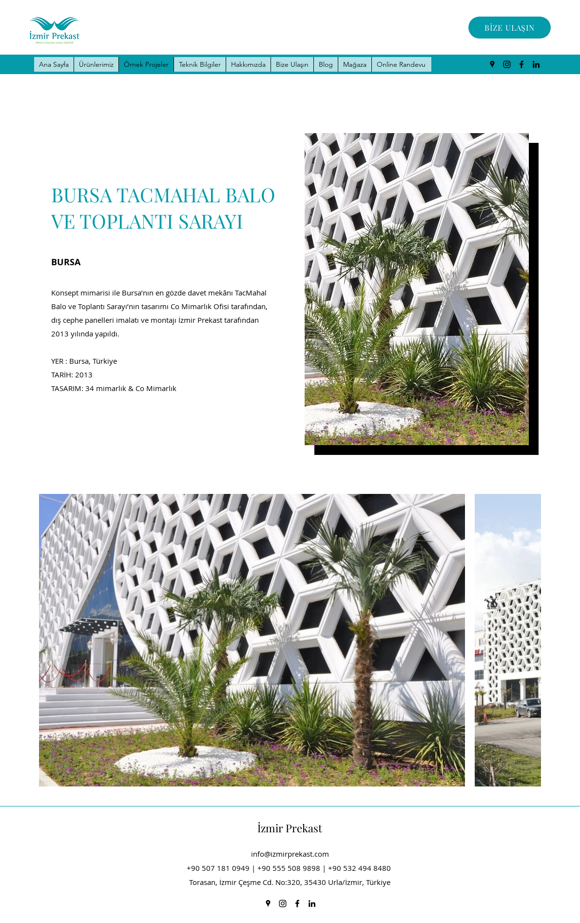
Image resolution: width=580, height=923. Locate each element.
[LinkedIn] (536, 64)
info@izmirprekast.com (290, 854)
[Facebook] (521, 64)
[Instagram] (507, 64)
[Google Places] (492, 64)
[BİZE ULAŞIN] (509, 28)
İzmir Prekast (289, 828)
